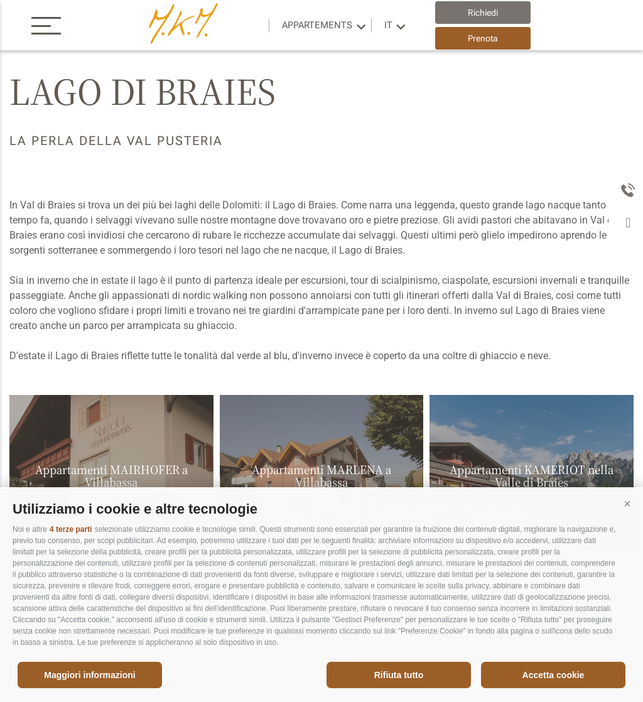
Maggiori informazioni (89, 675)
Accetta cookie (553, 675)
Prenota (483, 38)
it (388, 25)
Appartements (317, 25)
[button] (627, 504)
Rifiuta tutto (399, 675)
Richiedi (483, 13)
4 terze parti (71, 529)
